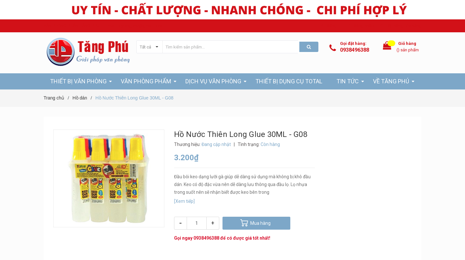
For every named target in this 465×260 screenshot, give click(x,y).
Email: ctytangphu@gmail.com (134, 25)
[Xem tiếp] (184, 201)
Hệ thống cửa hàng (403, 25)
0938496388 (354, 50)
